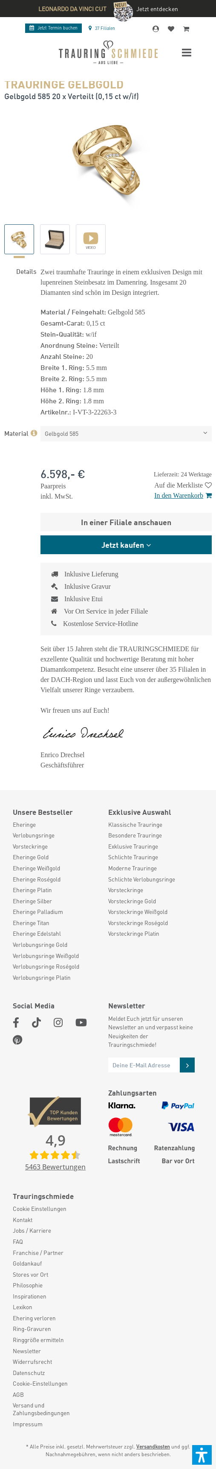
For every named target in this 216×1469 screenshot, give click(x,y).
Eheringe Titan (31, 922)
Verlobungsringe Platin (42, 977)
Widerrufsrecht (32, 1361)
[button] (202, 1455)
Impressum (28, 1424)
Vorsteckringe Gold (132, 901)
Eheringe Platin (32, 889)
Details (26, 271)
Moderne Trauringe (132, 868)
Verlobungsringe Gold (40, 944)
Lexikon (22, 1306)
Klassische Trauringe (135, 824)
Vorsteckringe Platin (133, 933)
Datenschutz (29, 1372)
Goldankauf (27, 1263)
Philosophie (28, 1285)
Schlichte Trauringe (133, 857)
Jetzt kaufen (122, 544)
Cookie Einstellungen (39, 1208)
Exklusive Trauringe (133, 846)
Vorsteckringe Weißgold (137, 911)
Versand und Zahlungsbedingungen (41, 1408)
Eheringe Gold (31, 857)
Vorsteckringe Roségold (138, 922)
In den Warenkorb (183, 495)
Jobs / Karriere (32, 1230)
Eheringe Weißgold (36, 868)
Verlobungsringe (34, 835)
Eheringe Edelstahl (37, 933)
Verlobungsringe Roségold (46, 966)
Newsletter (27, 1350)
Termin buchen (53, 28)
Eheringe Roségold (36, 879)
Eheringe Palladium (38, 911)
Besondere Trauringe (135, 835)
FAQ (18, 1241)
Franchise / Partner (38, 1252)
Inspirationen (29, 1296)
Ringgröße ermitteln (38, 1339)
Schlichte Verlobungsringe (141, 879)
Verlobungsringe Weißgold (46, 955)
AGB (18, 1394)
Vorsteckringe (30, 846)
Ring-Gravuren (32, 1328)
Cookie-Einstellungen (40, 1383)
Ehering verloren (34, 1318)
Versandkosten (153, 1446)
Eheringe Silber (32, 901)
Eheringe (24, 824)
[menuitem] (56, 825)
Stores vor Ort (30, 1274)
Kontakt (22, 1219)
